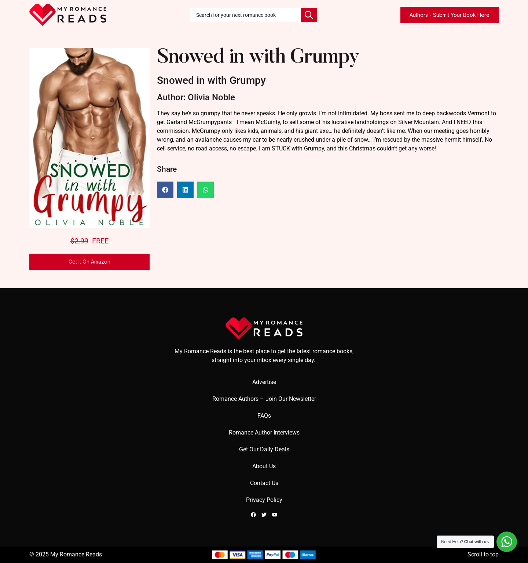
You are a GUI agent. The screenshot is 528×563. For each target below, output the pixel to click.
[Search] (309, 15)
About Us (264, 466)
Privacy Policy (264, 499)
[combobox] (245, 15)
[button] (165, 190)
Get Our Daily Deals (264, 449)
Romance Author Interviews (264, 432)
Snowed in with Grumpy (258, 58)
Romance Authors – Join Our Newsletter (264, 398)
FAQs (264, 415)
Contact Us (264, 483)
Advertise (264, 382)
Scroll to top (483, 554)
